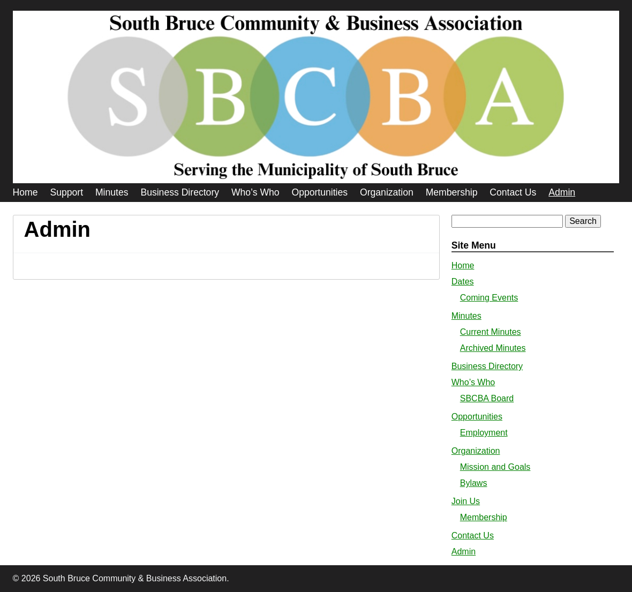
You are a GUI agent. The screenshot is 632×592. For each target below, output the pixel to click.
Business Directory (179, 192)
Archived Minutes (493, 348)
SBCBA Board (487, 398)
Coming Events (489, 297)
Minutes (112, 192)
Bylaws (473, 483)
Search (583, 221)
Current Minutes (490, 331)
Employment (484, 432)
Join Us (466, 501)
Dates (463, 281)
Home (25, 192)
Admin (561, 192)
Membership (452, 192)
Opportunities (319, 192)
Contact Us (513, 192)
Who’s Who (255, 192)
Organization (386, 192)
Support (66, 192)
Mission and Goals (495, 466)
